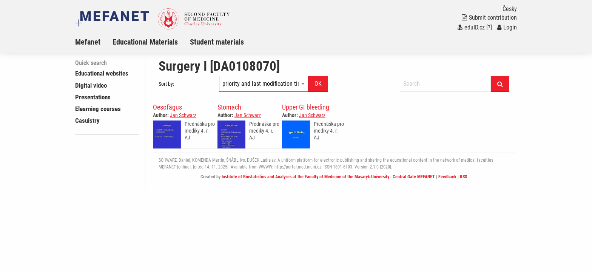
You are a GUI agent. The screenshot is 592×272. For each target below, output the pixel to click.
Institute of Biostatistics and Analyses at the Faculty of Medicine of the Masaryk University (305, 176)
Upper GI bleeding (305, 107)
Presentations (93, 97)
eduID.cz (471, 27)
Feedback (447, 176)
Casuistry (87, 120)
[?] (489, 27)
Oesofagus (167, 107)
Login (507, 27)
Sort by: (166, 84)
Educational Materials (145, 41)
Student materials (217, 41)
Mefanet (87, 41)
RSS (463, 176)
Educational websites (101, 73)
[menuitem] (94, 42)
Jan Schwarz (183, 115)
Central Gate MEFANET (414, 176)
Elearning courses (98, 109)
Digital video (91, 85)
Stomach (229, 107)
